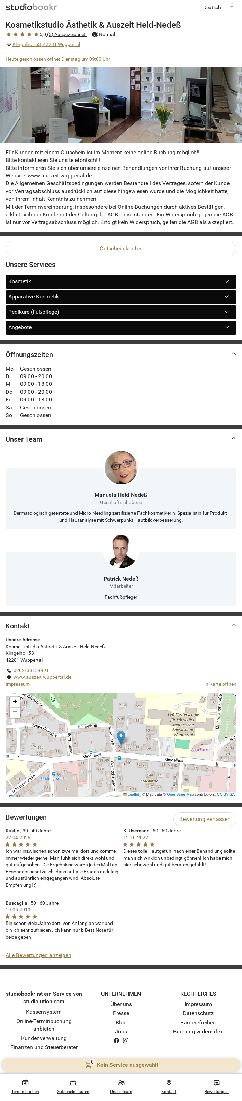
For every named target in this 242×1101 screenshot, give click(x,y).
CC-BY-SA (226, 794)
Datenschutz (198, 1013)
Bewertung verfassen (205, 819)
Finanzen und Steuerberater (44, 1047)
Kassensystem (44, 1011)
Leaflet (131, 794)
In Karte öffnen (220, 684)
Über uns (121, 1004)
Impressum (18, 684)
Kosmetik (121, 281)
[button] (121, 738)
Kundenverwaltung (44, 1038)
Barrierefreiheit (198, 1022)
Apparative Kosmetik (121, 297)
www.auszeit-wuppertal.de (42, 677)
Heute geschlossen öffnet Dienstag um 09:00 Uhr (58, 59)
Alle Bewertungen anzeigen (38, 955)
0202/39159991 (31, 670)
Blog (121, 1022)
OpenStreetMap (180, 794)
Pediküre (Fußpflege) (121, 312)
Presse (121, 1013)
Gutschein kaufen (121, 248)
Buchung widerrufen (198, 1031)
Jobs (121, 1031)
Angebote (121, 327)
